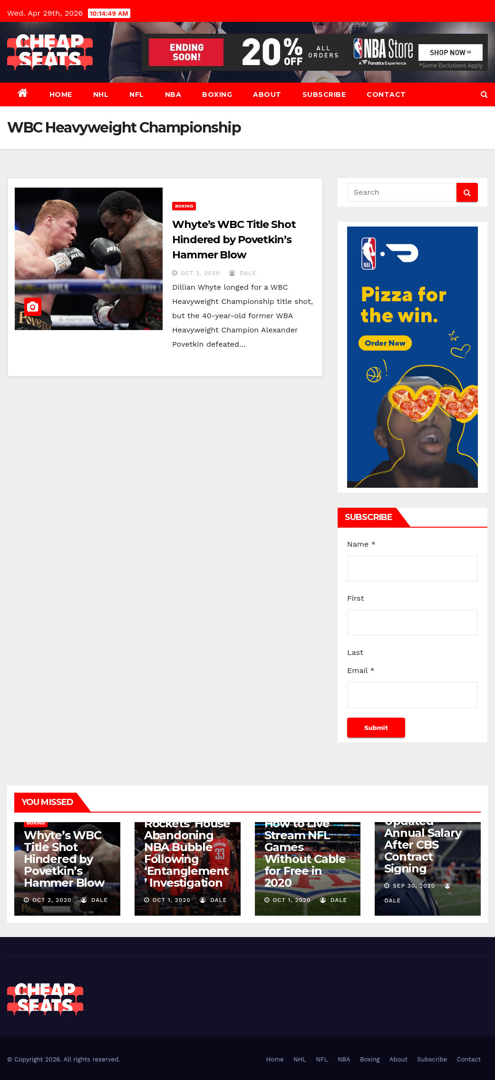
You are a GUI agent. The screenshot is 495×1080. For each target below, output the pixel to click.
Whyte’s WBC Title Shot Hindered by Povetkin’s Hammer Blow (234, 239)
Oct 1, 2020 (172, 900)
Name (361, 544)
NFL (136, 94)
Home (60, 94)
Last (355, 652)
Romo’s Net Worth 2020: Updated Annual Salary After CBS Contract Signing (422, 832)
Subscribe (324, 94)
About (267, 94)
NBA (173, 94)
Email (361, 670)
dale (242, 273)
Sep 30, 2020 (414, 885)
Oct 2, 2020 (200, 273)
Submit (376, 727)
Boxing (217, 94)
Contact (386, 94)
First (355, 598)
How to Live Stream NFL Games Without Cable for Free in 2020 (305, 853)
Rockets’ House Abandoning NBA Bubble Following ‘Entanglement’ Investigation (187, 853)
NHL (101, 94)
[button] (484, 94)
